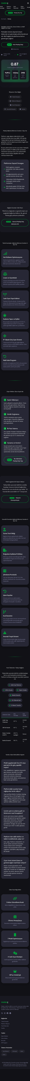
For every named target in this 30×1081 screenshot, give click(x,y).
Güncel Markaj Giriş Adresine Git (17, 223)
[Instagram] (4, 1013)
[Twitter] (2, 1013)
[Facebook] (7, 1013)
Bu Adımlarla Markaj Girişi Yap (18, 460)
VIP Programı (4, 1042)
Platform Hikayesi (9, 7)
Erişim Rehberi (22, 7)
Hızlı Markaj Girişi (18, 44)
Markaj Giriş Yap (18, 13)
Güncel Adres (4, 1038)
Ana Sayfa (3, 19)
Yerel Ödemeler (15, 7)
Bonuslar (3, 1040)
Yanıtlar (22, 109)
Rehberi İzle (15, 49)
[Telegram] (10, 1013)
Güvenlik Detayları (10, 109)
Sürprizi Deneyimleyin (15, 499)
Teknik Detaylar (15, 97)
